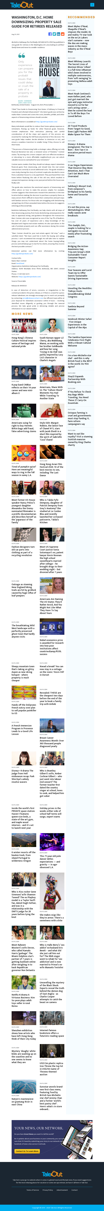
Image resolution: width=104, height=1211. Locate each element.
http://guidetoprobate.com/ (46, 121)
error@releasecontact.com (33, 298)
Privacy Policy (48, 1190)
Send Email (20, 263)
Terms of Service (32, 1190)
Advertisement (62, 1190)
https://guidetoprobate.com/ (30, 276)
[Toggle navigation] (92, 5)
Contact (75, 1190)
